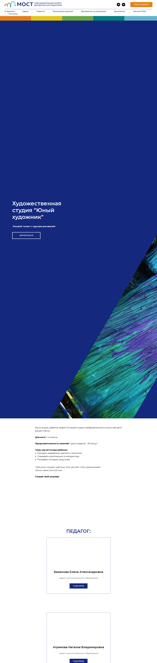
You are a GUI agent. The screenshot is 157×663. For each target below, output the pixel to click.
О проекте (10, 11)
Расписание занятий (63, 11)
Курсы (26, 11)
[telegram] (118, 4)
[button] (141, 4)
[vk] (123, 4)
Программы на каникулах (93, 11)
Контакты (13, 14)
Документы (119, 11)
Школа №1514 (139, 11)
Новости (41, 11)
